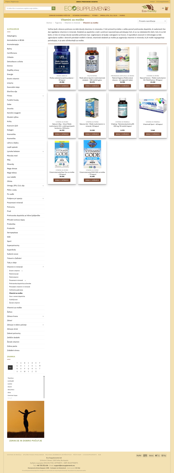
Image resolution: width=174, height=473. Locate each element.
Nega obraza (12, 168)
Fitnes (95, 16)
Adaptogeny (12, 36)
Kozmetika (11, 138)
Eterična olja (12, 91)
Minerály (10, 164)
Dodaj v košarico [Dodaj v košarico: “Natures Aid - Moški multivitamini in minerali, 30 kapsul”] (92, 134)
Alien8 (10, 387)
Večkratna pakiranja (16, 290)
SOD (9, 237)
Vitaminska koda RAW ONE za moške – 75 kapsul (92, 173)
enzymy (10, 83)
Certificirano (12, 53)
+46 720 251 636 (42, 465)
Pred (9, 211)
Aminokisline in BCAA (15, 40)
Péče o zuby (12, 190)
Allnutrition (11, 390)
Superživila (11, 250)
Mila (8, 160)
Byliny (9, 49)
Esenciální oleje (13, 87)
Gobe (9, 104)
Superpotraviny (13, 245)
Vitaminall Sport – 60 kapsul (153, 124)
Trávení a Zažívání (14, 258)
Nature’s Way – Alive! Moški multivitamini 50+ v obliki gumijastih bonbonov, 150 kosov (62, 126)
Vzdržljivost (13, 300)
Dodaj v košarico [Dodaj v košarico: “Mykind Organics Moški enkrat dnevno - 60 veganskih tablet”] (122, 86)
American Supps (12, 395)
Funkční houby (13, 100)
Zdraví (9, 320)
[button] (12, 1)
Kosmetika (11, 134)
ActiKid (10, 384)
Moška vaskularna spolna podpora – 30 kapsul (62, 79)
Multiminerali (14, 274)
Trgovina (58, 23)
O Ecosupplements (162, 2)
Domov (49, 23)
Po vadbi (10, 194)
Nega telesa (12, 173)
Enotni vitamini (13, 79)
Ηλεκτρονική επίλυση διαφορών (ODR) (38, 468)
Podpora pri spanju (14, 198)
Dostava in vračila (14, 454)
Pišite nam (77, 454)
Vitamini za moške (16, 293)
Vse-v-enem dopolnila (17, 296)
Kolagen (10, 130)
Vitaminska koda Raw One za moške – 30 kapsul (61, 173)
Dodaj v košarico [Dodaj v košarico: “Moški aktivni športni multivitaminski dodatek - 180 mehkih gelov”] (92, 86)
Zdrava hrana (12, 316)
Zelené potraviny (14, 333)
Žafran (9, 312)
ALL (10, 368)
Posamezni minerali (15, 203)
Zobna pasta (12, 346)
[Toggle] (43, 96)
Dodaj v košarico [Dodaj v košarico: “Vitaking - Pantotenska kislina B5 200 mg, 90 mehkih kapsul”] (122, 134)
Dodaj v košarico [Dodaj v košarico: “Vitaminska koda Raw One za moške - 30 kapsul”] (62, 180)
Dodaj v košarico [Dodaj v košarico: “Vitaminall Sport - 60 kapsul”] (153, 134)
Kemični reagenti (14, 113)
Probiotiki (11, 228)
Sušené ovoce (12, 254)
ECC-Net (77, 468)
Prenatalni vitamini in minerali (19, 287)
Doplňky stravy (13, 70)
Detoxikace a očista (15, 61)
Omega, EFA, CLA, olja (109, 16)
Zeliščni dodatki (13, 337)
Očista (9, 181)
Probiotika (11, 224)
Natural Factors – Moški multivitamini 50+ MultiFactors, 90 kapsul (153, 79)
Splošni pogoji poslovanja (33, 454)
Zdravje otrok (12, 329)
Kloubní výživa (12, 117)
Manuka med (12, 155)
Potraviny (11, 207)
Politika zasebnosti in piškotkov (58, 454)
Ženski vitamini (14, 303)
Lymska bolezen (13, 151)
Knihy (9, 121)
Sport (9, 241)
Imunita (10, 109)
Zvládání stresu (13, 350)
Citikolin (10, 57)
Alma (9, 392)
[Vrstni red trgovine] (152, 21)
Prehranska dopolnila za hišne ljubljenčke (23, 215)
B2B (99, 454)
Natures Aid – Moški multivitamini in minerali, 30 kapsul (92, 125)
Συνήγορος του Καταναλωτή (58, 468)
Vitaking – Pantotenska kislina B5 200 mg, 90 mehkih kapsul (122, 125)
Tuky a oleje (12, 262)
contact (152, 2)
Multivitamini (13, 277)
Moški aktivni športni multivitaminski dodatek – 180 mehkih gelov (92, 79)
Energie (10, 74)
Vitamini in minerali (82, 16)
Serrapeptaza (12, 233)
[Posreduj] (53, 8)
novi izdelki (11, 177)
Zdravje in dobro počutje (60, 16)
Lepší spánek (12, 147)
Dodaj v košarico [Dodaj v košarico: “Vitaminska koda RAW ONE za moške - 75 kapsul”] (92, 180)
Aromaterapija (13, 44)
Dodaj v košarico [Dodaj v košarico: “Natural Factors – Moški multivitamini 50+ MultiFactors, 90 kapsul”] (153, 86)
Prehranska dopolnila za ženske (20, 283)
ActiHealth (11, 381)
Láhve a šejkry (13, 143)
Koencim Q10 (12, 126)
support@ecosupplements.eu (64, 465)
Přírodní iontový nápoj (16, 220)
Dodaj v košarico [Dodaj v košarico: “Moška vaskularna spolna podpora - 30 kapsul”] (62, 86)
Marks (122, 15)
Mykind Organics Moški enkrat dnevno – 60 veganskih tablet (122, 79)
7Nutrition (11, 378)
